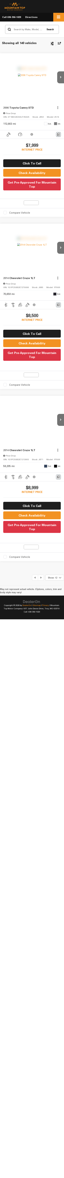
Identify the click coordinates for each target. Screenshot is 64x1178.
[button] (11, 17)
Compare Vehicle (19, 212)
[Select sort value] (58, 43)
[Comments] (58, 134)
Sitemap (37, 433)
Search (50, 29)
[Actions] (58, 108)
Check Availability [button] (32, 173)
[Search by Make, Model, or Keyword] (28, 29)
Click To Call (32, 163)
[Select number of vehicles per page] (54, 405)
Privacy (45, 433)
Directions (31, 17)
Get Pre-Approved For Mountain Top (32, 184)
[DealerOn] (31, 429)
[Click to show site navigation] (58, 17)
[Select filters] (52, 43)
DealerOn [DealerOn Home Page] (27, 433)
